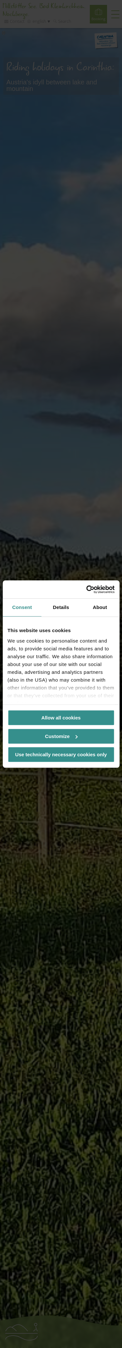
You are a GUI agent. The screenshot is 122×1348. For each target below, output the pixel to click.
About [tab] (100, 607)
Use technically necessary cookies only (61, 754)
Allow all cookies (61, 717)
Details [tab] (61, 607)
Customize (61, 736)
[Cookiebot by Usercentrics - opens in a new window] (87, 589)
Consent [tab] (22, 607)
